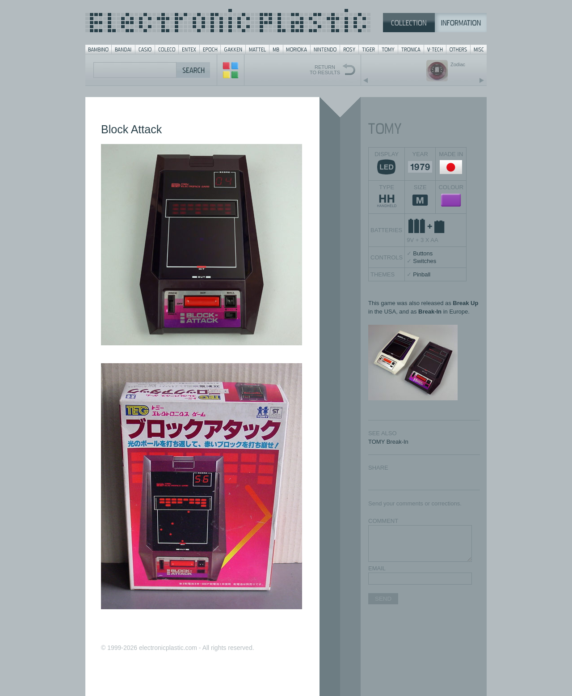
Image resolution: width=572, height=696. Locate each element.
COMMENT (383, 521)
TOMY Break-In (388, 441)
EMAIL (377, 568)
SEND (383, 598)
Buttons (423, 253)
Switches (424, 261)
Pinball (421, 274)
